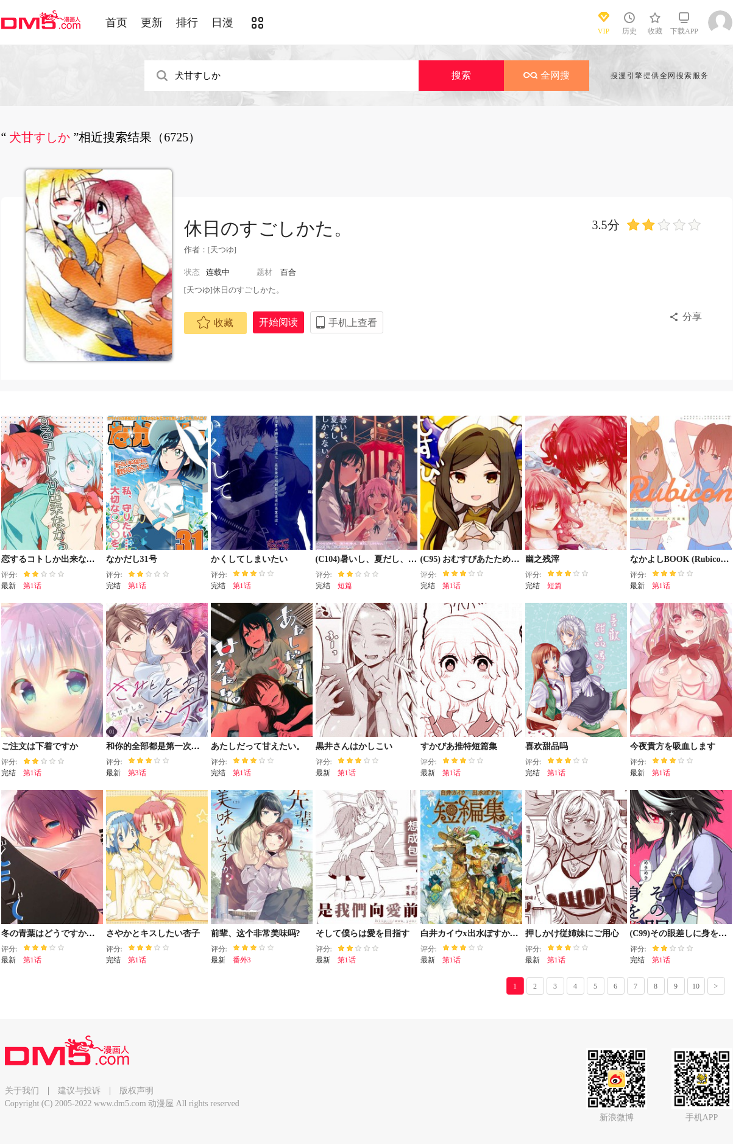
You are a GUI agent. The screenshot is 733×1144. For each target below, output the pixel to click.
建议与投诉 (79, 1090)
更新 (152, 22)
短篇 (345, 585)
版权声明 (136, 1090)
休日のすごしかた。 (268, 228)
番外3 (242, 960)
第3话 (137, 773)
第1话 (32, 585)
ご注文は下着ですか (39, 746)
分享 (692, 316)
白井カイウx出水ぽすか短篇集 (478, 933)
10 (695, 986)
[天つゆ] (222, 249)
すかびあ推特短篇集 (458, 746)
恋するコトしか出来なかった (56, 559)
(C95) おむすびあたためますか (478, 559)
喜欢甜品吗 (546, 746)
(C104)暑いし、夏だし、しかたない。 (387, 559)
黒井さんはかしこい (354, 746)
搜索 (461, 75)
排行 (187, 22)
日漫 (222, 22)
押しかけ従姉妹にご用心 (572, 933)
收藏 (215, 322)
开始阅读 (278, 322)
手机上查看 (352, 323)
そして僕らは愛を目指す (362, 933)
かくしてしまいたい (249, 559)
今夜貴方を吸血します (672, 746)
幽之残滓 (542, 559)
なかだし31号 (131, 559)
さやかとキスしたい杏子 (153, 933)
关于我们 (22, 1090)
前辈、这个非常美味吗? (255, 933)
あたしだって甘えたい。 (258, 746)
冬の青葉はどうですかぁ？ (52, 933)
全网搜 (546, 75)
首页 (116, 22)
